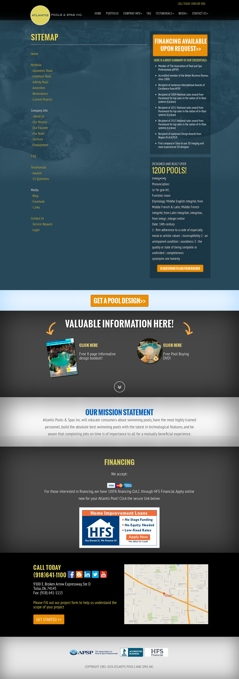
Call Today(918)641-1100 (49, 571)
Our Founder (40, 127)
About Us (38, 116)
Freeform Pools (42, 76)
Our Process (40, 122)
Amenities (39, 88)
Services (38, 139)
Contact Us (200, 15)
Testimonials (165, 15)
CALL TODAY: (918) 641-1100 (191, 5)
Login (36, 230)
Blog (35, 195)
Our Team (38, 133)
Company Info (132, 15)
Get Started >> (48, 619)
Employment (40, 145)
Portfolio (112, 15)
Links (36, 207)
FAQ (33, 156)
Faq (149, 15)
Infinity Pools (41, 82)
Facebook (39, 201)
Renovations (40, 93)
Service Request (43, 224)
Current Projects (42, 99)
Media (183, 15)
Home (98, 15)
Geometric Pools (43, 70)
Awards (37, 173)
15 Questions (41, 178)
